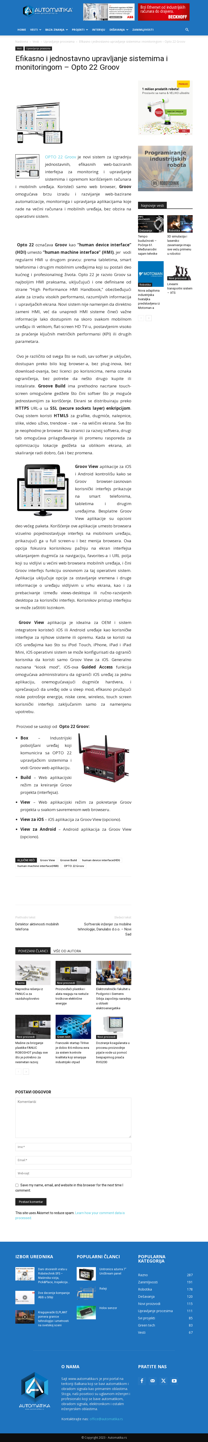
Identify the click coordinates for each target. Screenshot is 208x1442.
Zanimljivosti (143, 29)
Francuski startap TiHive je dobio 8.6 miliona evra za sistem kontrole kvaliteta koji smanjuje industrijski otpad (72, 1052)
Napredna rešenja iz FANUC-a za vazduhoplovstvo (29, 993)
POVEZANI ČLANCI (33, 951)
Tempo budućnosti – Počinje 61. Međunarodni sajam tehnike (147, 245)
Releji (103, 1288)
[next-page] (26, 1072)
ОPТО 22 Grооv (60, 157)
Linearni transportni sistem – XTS (179, 288)
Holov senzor (108, 1308)
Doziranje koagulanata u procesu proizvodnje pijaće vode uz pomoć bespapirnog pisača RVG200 (113, 1052)
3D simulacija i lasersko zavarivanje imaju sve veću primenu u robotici (179, 245)
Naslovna (21, 42)
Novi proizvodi (66, 983)
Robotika (174, 230)
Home (21, 29)
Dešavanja (119, 29)
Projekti (80, 29)
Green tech (63, 1036)
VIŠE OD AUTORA (67, 951)
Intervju (98, 29)
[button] (187, 30)
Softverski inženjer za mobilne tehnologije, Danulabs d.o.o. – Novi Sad (104, 929)
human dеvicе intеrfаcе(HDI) (101, 860)
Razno (21, 983)
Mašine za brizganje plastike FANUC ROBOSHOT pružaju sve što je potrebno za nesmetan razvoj (31, 1052)
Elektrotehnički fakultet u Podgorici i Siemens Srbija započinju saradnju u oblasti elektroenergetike (113, 998)
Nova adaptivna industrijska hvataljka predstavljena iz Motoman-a (149, 299)
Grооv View (47, 860)
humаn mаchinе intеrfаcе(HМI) (38, 866)
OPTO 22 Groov (74, 866)
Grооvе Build (68, 860)
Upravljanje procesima (59, 42)
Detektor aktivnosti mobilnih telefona (37, 926)
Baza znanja (56, 29)
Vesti (35, 29)
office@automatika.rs (106, 1419)
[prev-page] (18, 1072)
